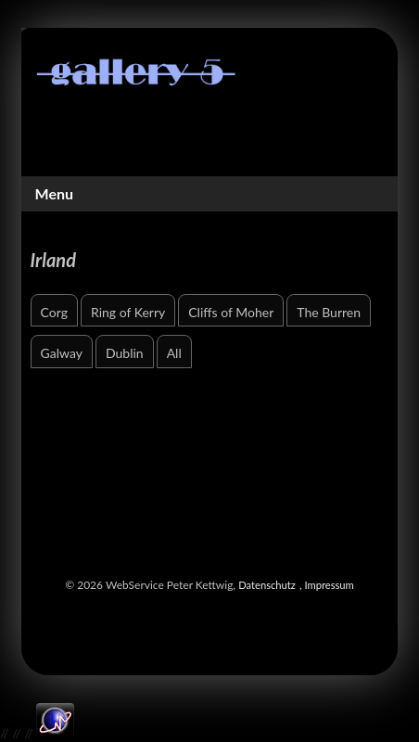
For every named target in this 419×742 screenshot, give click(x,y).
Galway (62, 353)
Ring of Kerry (128, 312)
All (174, 353)
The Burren (329, 312)
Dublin (125, 353)
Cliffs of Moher (230, 312)
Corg (54, 312)
